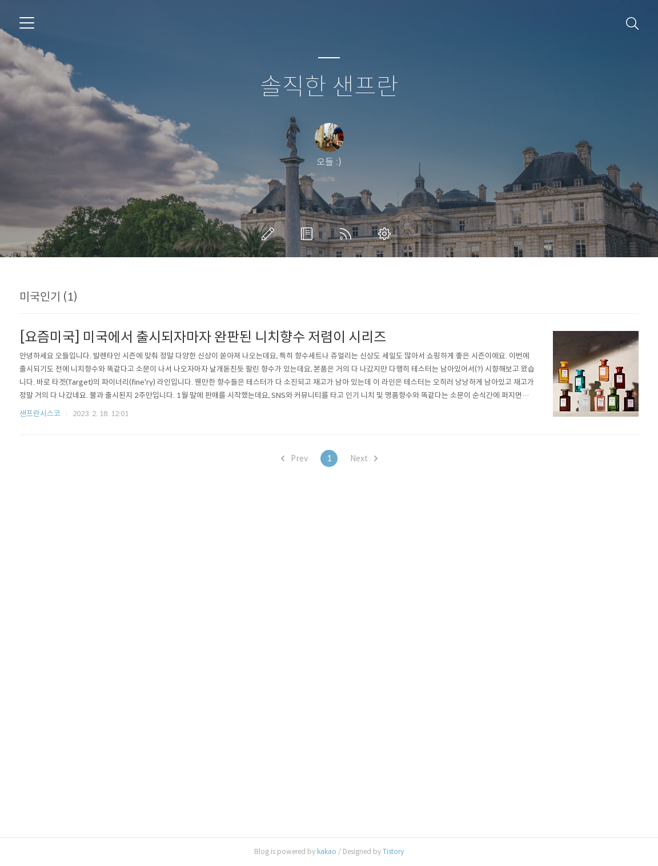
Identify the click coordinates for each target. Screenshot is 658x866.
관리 (386, 233)
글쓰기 (270, 233)
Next (364, 458)
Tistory (393, 851)
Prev (294, 458)
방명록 (309, 233)
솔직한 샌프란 (329, 87)
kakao (326, 851)
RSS (348, 233)
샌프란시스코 (40, 413)
